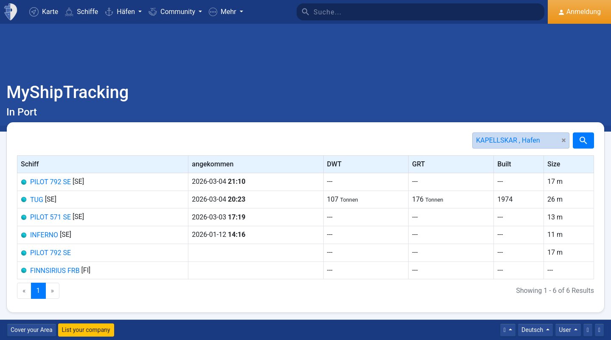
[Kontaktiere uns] (588, 330)
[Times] (508, 330)
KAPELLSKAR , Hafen (508, 140)
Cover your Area (32, 329)
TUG (36, 199)
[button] (226, 11)
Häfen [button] (121, 12)
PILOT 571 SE (50, 217)
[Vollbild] (599, 330)
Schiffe (81, 12)
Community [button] (173, 12)
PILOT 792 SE (50, 182)
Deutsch (533, 329)
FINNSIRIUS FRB (55, 270)
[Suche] (429, 11)
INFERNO (44, 235)
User (565, 329)
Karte (43, 12)
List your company (86, 329)
